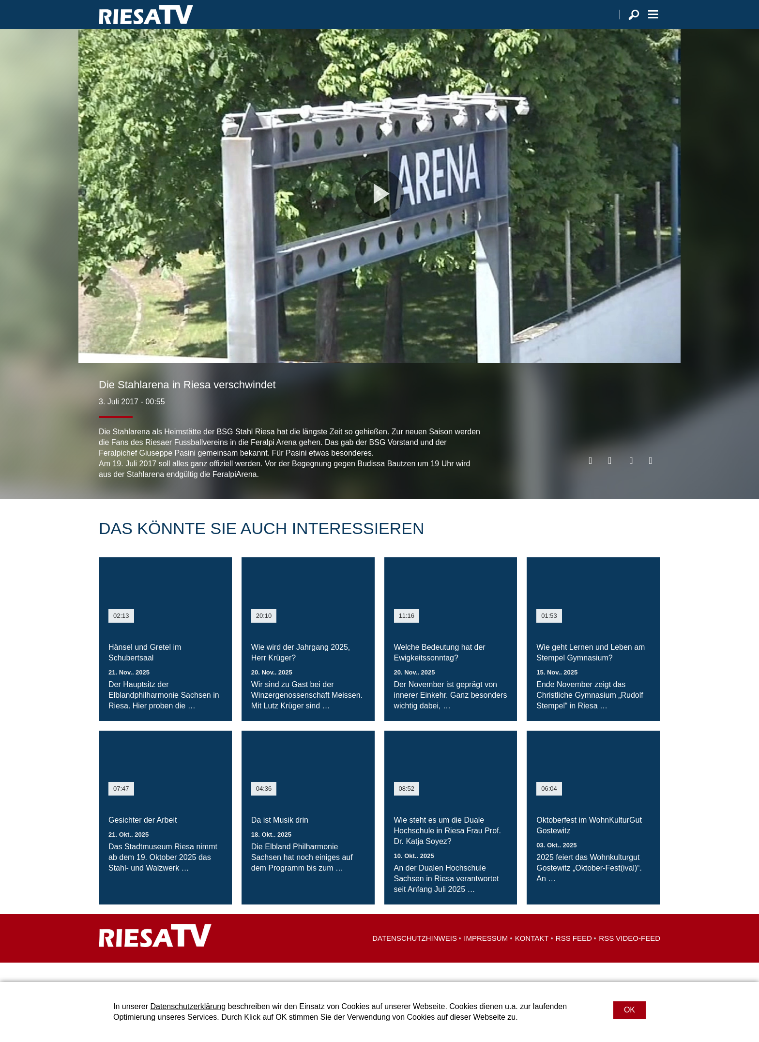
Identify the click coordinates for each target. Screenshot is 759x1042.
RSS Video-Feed (629, 957)
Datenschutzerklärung (188, 1006)
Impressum (486, 957)
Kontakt (532, 957)
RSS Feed (574, 957)
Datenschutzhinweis (414, 957)
